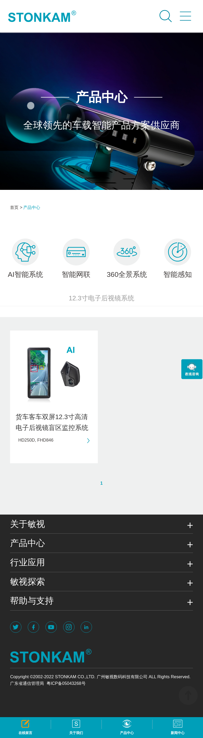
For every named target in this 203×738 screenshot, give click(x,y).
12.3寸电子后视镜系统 (101, 298)
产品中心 (31, 207)
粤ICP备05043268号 (66, 683)
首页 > (16, 207)
